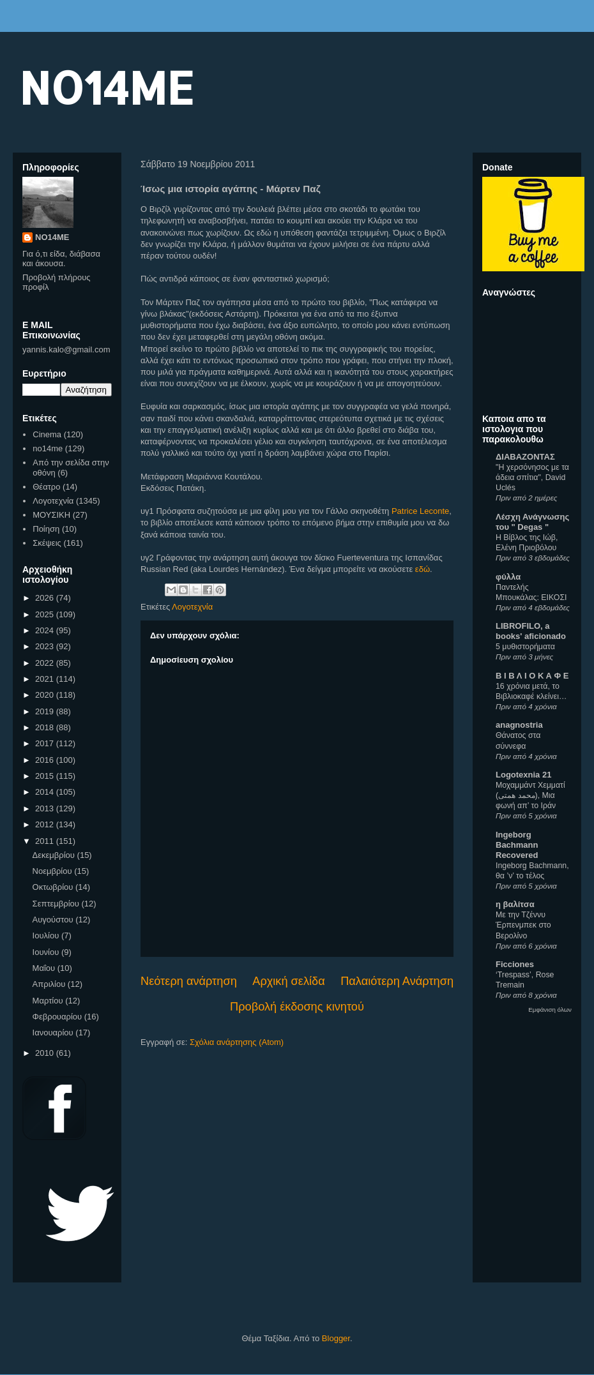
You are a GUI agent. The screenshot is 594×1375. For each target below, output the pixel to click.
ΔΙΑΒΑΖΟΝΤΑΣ (525, 457)
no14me (48, 448)
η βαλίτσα (515, 904)
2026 (45, 598)
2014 (45, 792)
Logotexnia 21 (523, 774)
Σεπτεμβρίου (57, 903)
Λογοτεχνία (192, 607)
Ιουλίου (47, 935)
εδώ (422, 569)
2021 (45, 679)
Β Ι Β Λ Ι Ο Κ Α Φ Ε (532, 675)
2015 (45, 776)
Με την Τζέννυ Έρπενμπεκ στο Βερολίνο (523, 925)
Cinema (47, 434)
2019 (45, 711)
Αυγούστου (54, 919)
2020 (45, 695)
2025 (45, 614)
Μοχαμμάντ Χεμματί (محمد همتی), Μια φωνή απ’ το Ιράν (530, 795)
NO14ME (106, 87)
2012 (45, 824)
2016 (45, 760)
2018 (45, 727)
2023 (45, 646)
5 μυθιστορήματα (525, 646)
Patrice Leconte (420, 511)
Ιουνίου (47, 952)
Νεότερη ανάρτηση (189, 981)
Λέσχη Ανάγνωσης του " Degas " (532, 522)
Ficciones (515, 964)
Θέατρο (46, 487)
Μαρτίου (49, 1000)
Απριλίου (50, 984)
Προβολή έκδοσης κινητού (297, 1006)
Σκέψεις (47, 543)
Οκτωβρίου (54, 887)
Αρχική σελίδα (288, 981)
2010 (45, 1053)
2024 (45, 630)
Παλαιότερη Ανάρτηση (396, 981)
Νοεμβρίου (54, 871)
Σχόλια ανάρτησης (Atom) (237, 1042)
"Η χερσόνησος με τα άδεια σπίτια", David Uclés (532, 477)
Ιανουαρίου (54, 1032)
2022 (45, 663)
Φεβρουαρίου (58, 1016)
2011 (45, 841)
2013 (45, 808)
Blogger (336, 1338)
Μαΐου (45, 968)
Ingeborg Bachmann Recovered (517, 845)
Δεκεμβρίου (55, 855)
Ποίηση (46, 529)
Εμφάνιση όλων (550, 1009)
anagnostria (519, 725)
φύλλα (508, 577)
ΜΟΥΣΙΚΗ (51, 515)
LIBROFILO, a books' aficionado (531, 631)
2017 (45, 743)
